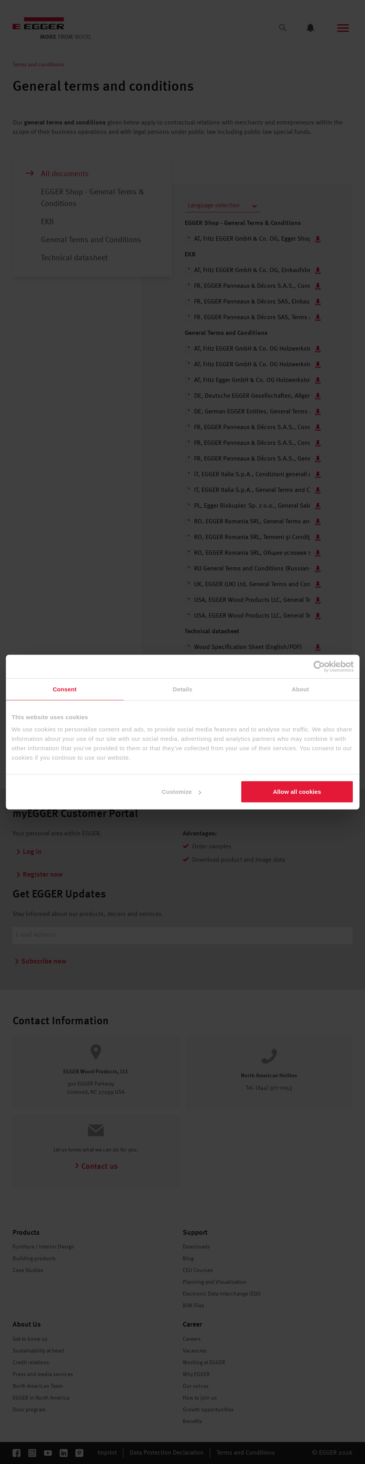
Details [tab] (183, 688)
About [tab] (300, 688)
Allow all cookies (297, 791)
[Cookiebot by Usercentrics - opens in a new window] (319, 666)
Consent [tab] (65, 688)
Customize (182, 791)
